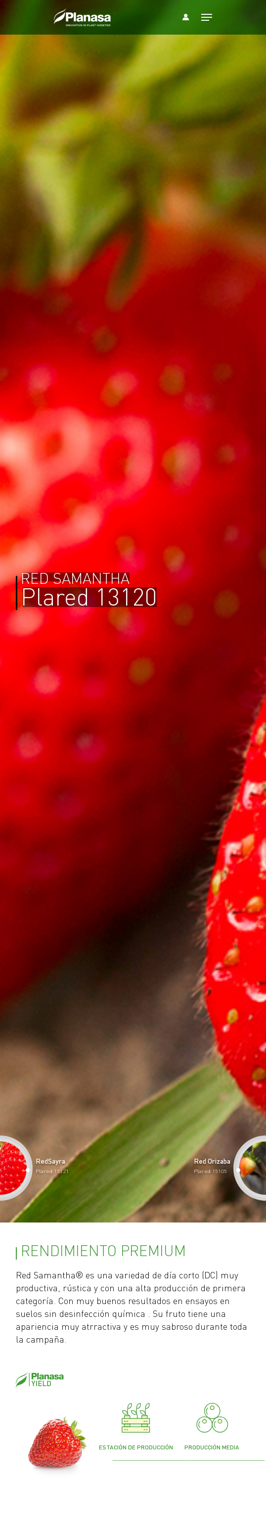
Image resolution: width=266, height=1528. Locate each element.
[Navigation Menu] (206, 17)
